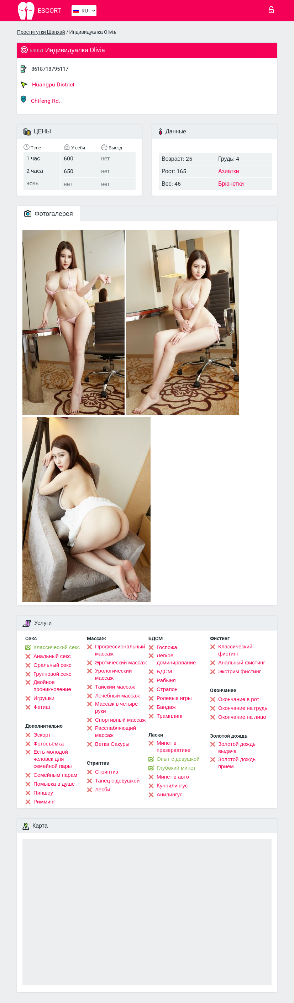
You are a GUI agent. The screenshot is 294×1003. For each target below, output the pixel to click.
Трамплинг (170, 716)
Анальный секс (52, 656)
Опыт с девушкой (178, 759)
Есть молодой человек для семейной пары (52, 759)
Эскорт (42, 735)
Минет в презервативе (173, 746)
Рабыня (166, 680)
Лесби (102, 789)
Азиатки (228, 171)
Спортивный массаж (120, 720)
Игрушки (43, 698)
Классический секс (56, 647)
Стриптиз (106, 772)
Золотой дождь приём (237, 763)
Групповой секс (52, 674)
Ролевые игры (174, 698)
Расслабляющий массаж (115, 731)
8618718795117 (49, 69)
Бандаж (166, 707)
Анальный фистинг (241, 662)
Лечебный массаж (117, 695)
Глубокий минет (176, 768)
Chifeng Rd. (40, 99)
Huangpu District (47, 84)
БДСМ (164, 671)
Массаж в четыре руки (116, 707)
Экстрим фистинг (239, 671)
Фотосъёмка (48, 744)
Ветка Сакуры (112, 744)
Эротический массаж (121, 662)
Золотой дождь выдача (237, 747)
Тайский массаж (115, 687)
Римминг (44, 801)
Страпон (167, 689)
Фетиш (41, 707)
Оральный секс (52, 665)
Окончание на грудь (242, 708)
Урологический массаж (113, 674)
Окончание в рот (238, 699)
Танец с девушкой (117, 781)
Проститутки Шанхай (41, 32)
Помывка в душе (54, 784)
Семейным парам (55, 775)
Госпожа (167, 647)
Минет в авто (173, 777)
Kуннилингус (172, 785)
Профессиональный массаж (120, 650)
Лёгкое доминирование (176, 659)
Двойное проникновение (52, 685)
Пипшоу (43, 793)
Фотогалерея (48, 213)
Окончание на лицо (242, 717)
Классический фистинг (235, 650)
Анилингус (169, 794)
